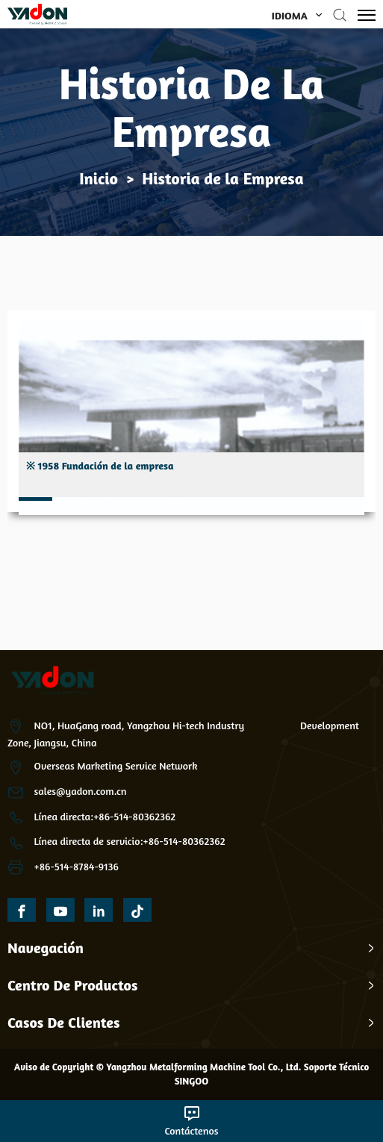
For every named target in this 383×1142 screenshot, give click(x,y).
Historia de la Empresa (222, 178)
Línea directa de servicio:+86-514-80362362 (129, 840)
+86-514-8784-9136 (76, 866)
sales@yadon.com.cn (80, 790)
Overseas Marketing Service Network (116, 765)
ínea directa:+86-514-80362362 (107, 816)
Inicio (98, 178)
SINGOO (192, 1081)
